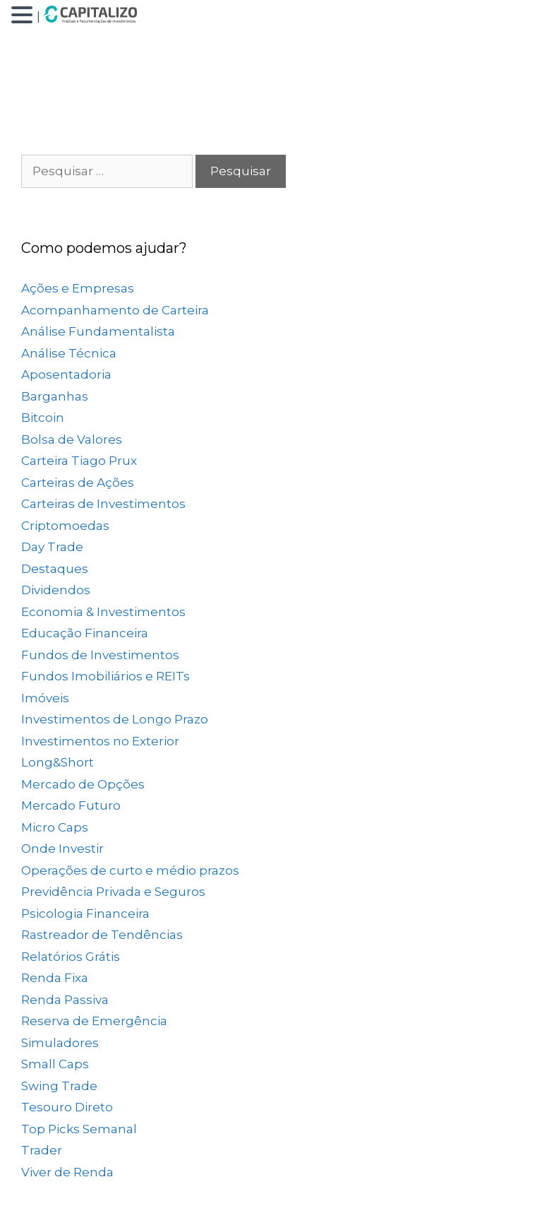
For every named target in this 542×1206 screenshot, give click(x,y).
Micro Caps (54, 827)
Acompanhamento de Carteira (115, 310)
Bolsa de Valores (71, 439)
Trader (41, 1150)
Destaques (54, 569)
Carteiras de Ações (77, 482)
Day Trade (52, 547)
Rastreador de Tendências (102, 935)
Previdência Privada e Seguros (113, 892)
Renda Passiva (65, 1000)
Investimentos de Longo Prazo (114, 719)
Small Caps (55, 1064)
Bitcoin (42, 417)
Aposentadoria (66, 374)
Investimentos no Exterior (100, 741)
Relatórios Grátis (70, 957)
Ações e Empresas (77, 288)
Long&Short (57, 762)
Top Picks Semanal (79, 1129)
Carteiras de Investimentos (103, 504)
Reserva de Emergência (94, 1021)
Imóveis (45, 698)
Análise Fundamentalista (98, 331)
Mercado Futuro (71, 805)
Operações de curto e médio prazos (130, 870)
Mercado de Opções (83, 784)
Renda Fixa (54, 978)
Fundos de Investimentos (100, 655)
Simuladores (60, 1043)
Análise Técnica (68, 353)
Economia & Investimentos (103, 612)
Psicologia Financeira (85, 913)
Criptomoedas (65, 526)
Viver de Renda (67, 1172)
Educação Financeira (84, 633)
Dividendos (55, 590)
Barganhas (54, 396)
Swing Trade (59, 1086)
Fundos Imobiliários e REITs (105, 676)
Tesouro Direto (67, 1107)
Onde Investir (62, 848)
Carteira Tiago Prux (79, 461)
